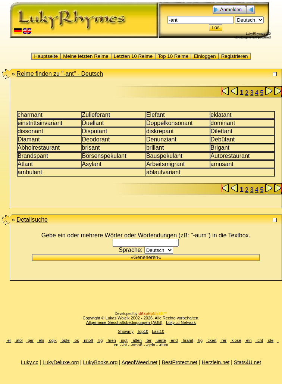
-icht (259, 340)
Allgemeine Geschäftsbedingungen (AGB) (124, 322)
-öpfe (65, 340)
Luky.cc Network (181, 322)
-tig (100, 340)
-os (76, 340)
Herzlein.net (216, 362)
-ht (124, 345)
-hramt (187, 340)
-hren (111, 340)
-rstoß (87, 340)
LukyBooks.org (100, 362)
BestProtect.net (180, 362)
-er (8, 340)
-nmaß (136, 345)
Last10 (158, 331)
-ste (270, 340)
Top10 (142, 331)
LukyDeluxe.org (61, 362)
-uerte (160, 340)
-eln (40, 340)
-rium (163, 345)
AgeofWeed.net (139, 362)
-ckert (211, 340)
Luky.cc (29, 362)
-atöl (18, 340)
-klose (235, 340)
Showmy (126, 331)
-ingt (124, 340)
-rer (223, 340)
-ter (148, 340)
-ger (30, 340)
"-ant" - (59, 74)
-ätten (136, 340)
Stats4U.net (247, 362)
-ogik (52, 340)
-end (173, 340)
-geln (150, 345)
